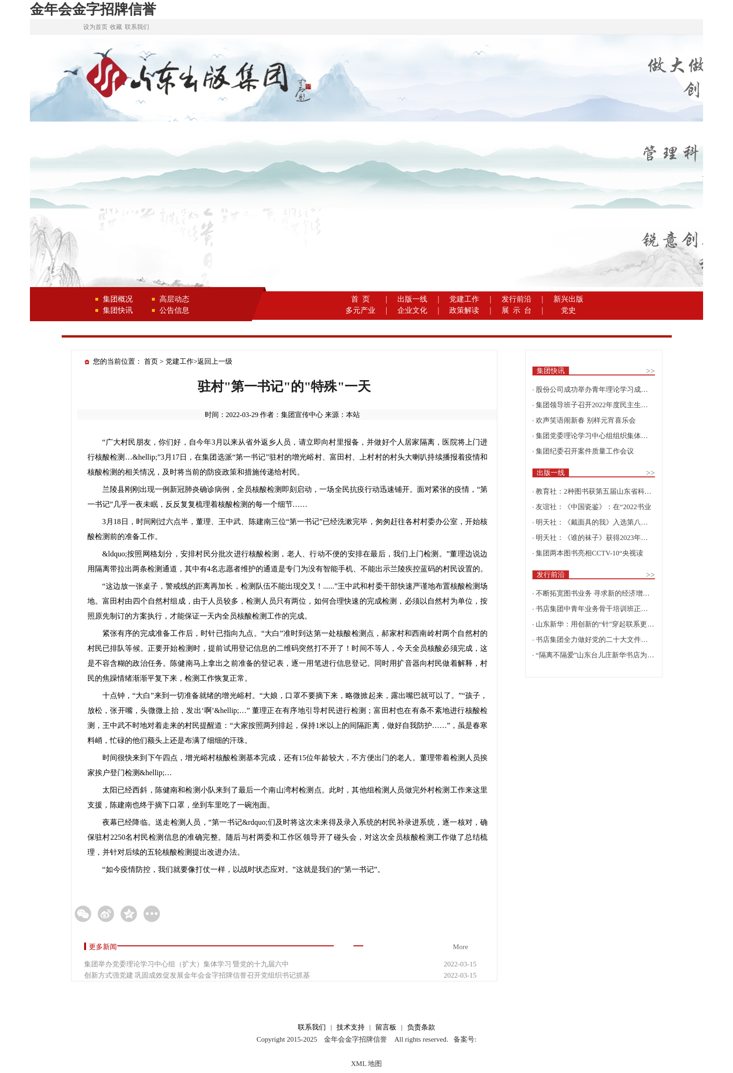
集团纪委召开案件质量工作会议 (585, 451)
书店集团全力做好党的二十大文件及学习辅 (602, 639)
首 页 (360, 299)
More (460, 947)
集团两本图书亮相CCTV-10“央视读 (589, 553)
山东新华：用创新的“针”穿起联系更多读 (598, 624)
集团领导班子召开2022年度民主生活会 (595, 405)
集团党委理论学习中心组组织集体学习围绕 (602, 435)
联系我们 (137, 26)
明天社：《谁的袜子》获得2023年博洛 (595, 537)
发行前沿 (517, 299)
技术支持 (351, 1027)
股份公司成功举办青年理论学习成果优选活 (602, 389)
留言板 (385, 1027)
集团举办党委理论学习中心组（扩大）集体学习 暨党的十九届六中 (186, 964)
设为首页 (95, 26)
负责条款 (421, 1027)
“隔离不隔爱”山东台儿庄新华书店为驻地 (598, 655)
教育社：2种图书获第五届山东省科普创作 (601, 491)
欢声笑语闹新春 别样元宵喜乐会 (586, 420)
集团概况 (118, 299)
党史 (568, 310)
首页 (151, 361)
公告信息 (174, 310)
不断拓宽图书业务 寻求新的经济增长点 (596, 593)
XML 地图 (366, 1063)
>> (650, 371)
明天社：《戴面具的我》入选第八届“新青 (600, 522)
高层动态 (174, 299)
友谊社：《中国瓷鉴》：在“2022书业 (593, 507)
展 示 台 (517, 310)
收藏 (116, 26)
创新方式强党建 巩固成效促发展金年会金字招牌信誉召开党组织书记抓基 (197, 975)
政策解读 (464, 310)
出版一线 (412, 299)
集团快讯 (118, 310)
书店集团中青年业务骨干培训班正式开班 (599, 608)
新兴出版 (568, 299)
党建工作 (464, 299)
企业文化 (412, 310)
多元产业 (360, 310)
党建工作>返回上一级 (198, 361)
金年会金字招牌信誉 (93, 9)
